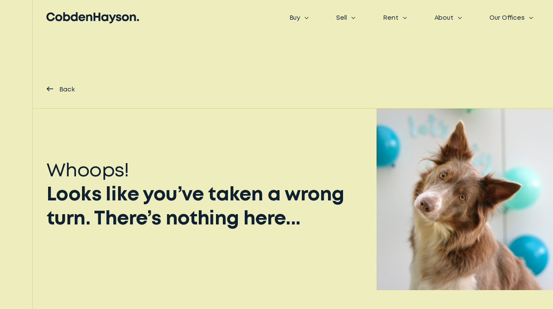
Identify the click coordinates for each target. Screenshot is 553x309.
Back (60, 89)
